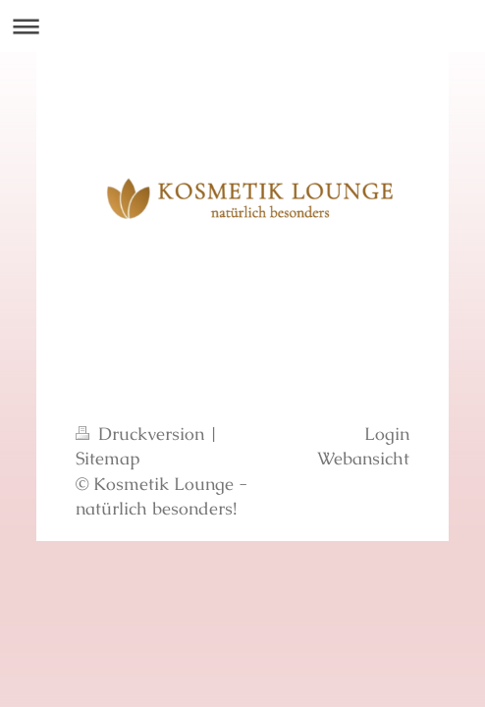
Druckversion (142, 433)
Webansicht (363, 458)
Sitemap (108, 458)
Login (386, 433)
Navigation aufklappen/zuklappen (242, 26)
